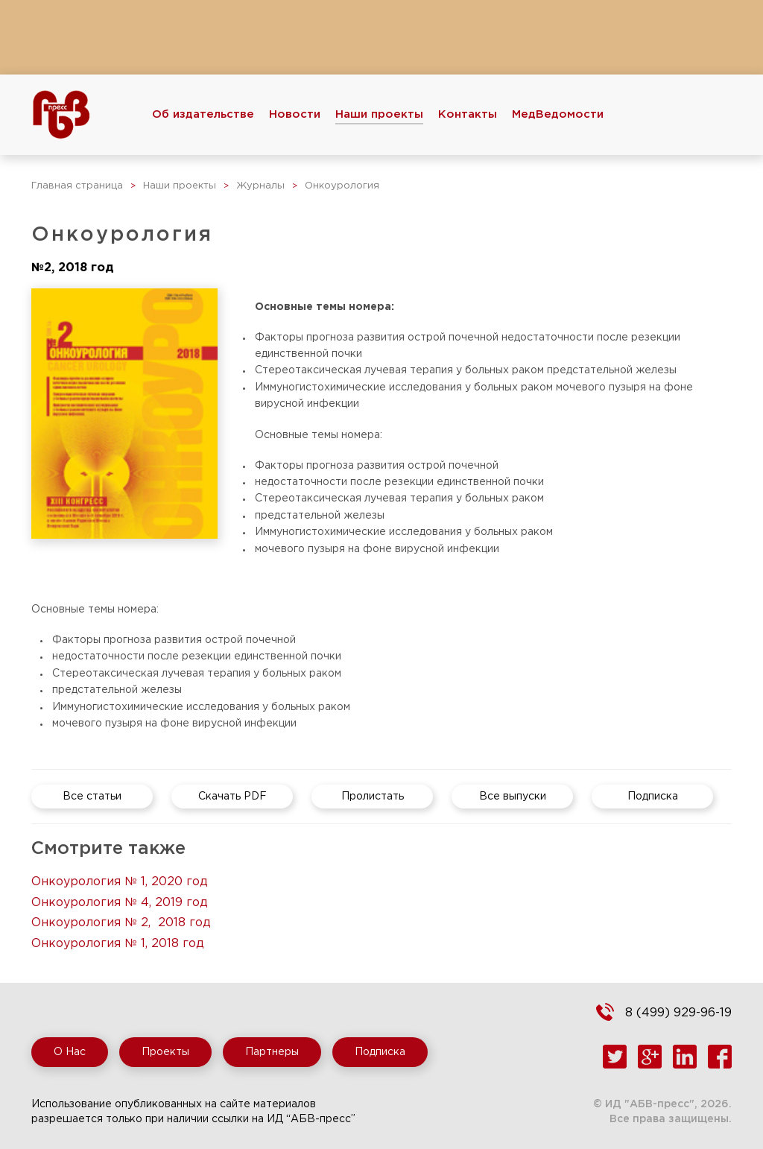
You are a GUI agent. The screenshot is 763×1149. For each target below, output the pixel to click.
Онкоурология (342, 186)
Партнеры (272, 1052)
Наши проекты (379, 114)
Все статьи (92, 796)
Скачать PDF (232, 796)
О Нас (70, 1052)
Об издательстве (203, 114)
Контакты (467, 114)
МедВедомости (558, 114)
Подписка (652, 796)
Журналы (260, 186)
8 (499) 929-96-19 (678, 1013)
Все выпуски (512, 796)
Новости (294, 114)
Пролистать (372, 796)
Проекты (165, 1052)
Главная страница (77, 186)
